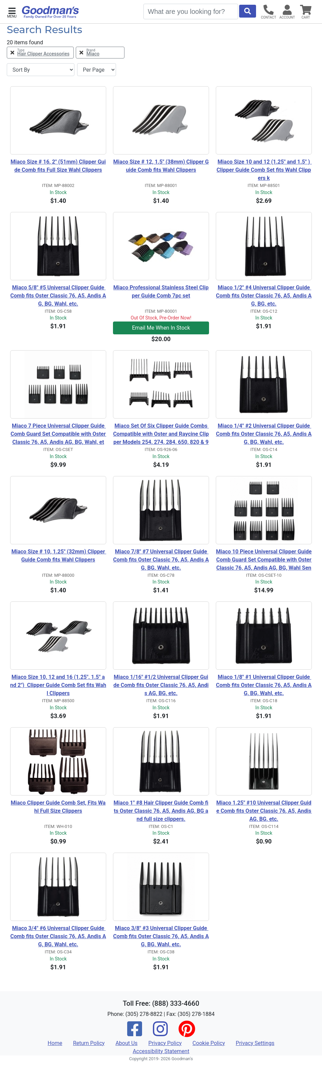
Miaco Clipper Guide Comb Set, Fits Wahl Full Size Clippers (58, 807)
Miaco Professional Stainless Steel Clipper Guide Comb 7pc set (161, 291)
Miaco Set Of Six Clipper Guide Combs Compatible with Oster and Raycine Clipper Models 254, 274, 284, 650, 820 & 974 (161, 434)
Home (55, 1043)
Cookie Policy (208, 1043)
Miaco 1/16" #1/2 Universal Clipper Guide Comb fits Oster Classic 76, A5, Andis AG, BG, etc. (161, 685)
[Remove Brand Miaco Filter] (100, 52)
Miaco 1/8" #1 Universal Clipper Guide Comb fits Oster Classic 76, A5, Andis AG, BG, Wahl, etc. (264, 685)
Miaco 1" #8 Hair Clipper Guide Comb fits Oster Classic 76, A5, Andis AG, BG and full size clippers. (161, 811)
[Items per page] (96, 69)
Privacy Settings (255, 1043)
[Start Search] (247, 11)
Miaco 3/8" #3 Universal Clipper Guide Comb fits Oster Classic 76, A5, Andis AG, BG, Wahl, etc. (161, 936)
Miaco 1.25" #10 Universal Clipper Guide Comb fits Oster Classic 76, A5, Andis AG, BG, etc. (264, 811)
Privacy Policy (165, 1043)
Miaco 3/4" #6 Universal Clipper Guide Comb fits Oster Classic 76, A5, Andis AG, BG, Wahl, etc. (58, 936)
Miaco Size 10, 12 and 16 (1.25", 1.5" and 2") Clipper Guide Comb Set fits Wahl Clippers (58, 685)
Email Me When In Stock (161, 328)
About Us (126, 1043)
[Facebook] (134, 1033)
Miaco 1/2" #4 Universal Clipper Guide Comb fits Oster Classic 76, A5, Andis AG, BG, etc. (264, 295)
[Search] (190, 11)
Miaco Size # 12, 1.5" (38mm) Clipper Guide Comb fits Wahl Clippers (161, 166)
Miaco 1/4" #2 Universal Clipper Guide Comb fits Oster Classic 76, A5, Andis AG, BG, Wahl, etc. (264, 434)
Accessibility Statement (161, 1051)
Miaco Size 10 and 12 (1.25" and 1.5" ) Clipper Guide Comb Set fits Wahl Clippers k (264, 170)
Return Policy (89, 1043)
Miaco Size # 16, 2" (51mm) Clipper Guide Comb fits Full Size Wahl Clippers (58, 166)
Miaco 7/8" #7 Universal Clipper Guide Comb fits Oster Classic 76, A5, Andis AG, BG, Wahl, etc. (161, 559)
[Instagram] (160, 1033)
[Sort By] (40, 69)
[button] (11, 12)
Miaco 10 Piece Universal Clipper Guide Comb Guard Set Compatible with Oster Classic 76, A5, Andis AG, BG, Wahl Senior (264, 560)
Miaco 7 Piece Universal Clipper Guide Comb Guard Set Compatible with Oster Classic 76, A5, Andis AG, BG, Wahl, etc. (58, 434)
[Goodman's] (50, 12)
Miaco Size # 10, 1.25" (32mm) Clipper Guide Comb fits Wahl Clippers (59, 555)
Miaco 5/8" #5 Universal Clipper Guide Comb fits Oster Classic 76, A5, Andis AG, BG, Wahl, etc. (58, 295)
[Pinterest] (187, 1033)
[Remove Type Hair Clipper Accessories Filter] (40, 52)
